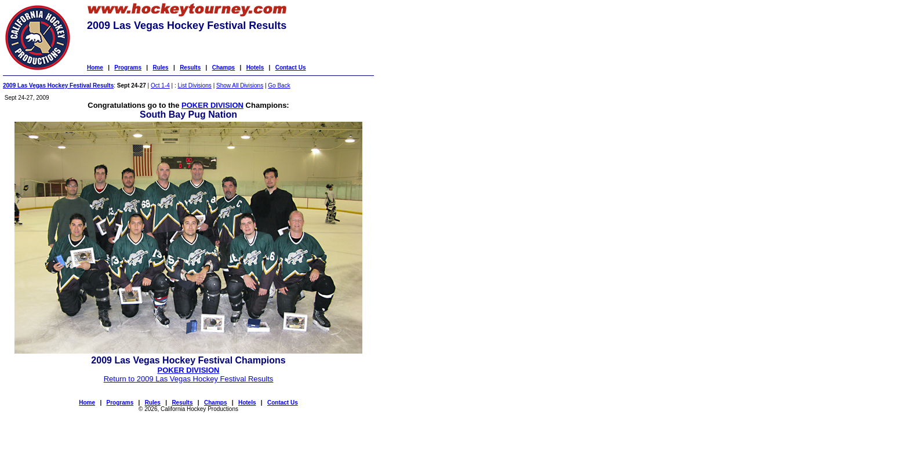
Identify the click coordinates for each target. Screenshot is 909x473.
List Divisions (195, 85)
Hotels (255, 67)
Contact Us (290, 67)
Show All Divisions (239, 85)
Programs (127, 67)
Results (190, 67)
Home (95, 67)
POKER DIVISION (212, 105)
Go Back (279, 85)
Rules (160, 67)
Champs (223, 67)
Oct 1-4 (160, 85)
